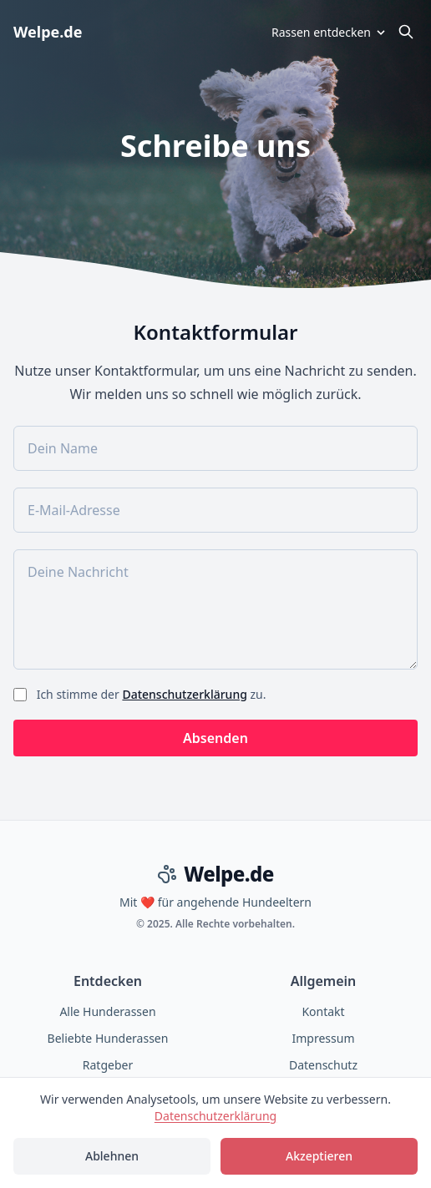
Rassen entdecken (329, 32)
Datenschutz (323, 1065)
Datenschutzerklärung (184, 694)
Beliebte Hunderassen (108, 1038)
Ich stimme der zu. (149, 694)
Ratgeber (108, 1065)
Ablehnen (112, 1156)
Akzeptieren (319, 1156)
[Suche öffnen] (406, 31)
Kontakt (323, 1011)
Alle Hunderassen (107, 1011)
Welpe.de (47, 32)
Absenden (215, 738)
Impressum (323, 1038)
